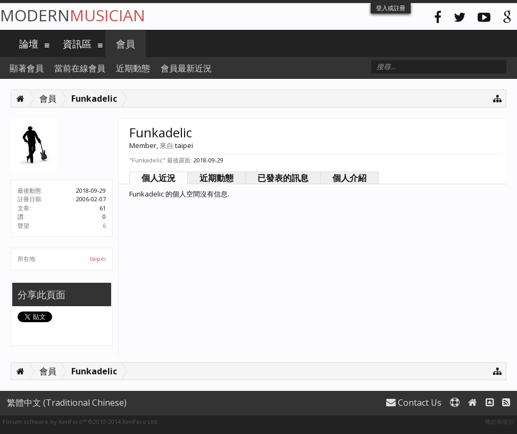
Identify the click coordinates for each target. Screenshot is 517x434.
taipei (98, 259)
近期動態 (216, 178)
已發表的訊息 (282, 178)
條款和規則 (499, 421)
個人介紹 (349, 178)
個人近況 (158, 178)
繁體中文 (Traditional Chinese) (67, 402)
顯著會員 (27, 68)
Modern (72, 15)
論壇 (28, 43)
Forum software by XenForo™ (81, 421)
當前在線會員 (79, 68)
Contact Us (413, 402)
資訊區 (77, 43)
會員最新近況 (186, 68)
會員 (125, 43)
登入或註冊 (390, 8)
